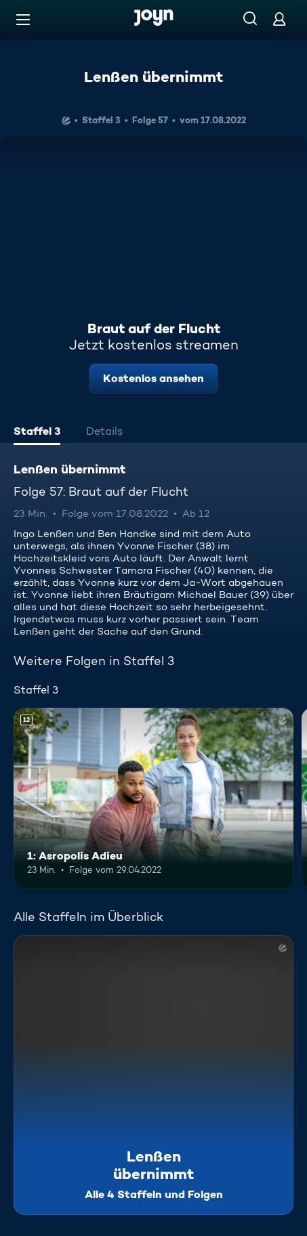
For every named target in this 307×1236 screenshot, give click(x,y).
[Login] (279, 18)
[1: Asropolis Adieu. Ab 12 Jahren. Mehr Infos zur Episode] (153, 798)
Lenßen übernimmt (153, 76)
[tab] (37, 433)
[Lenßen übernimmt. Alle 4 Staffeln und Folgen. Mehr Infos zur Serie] (153, 1075)
